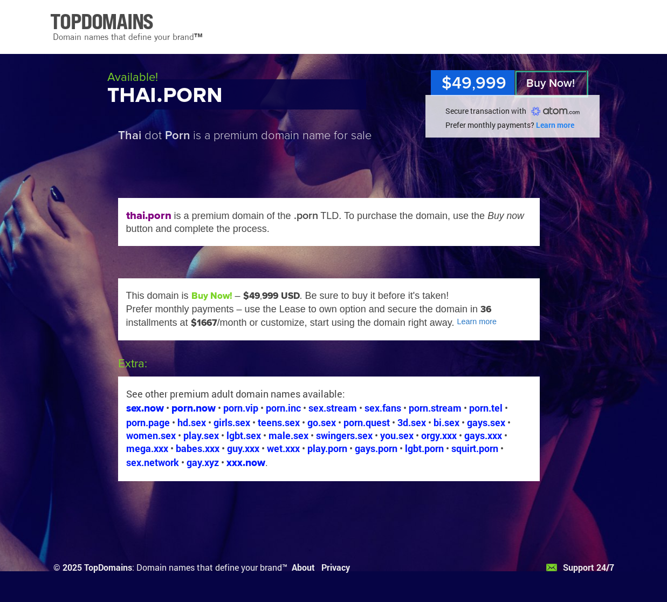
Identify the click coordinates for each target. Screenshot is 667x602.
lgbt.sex (243, 435)
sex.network (152, 462)
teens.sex (279, 422)
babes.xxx (197, 448)
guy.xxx (243, 448)
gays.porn (376, 448)
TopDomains (108, 567)
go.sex (321, 422)
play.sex (201, 435)
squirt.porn (474, 448)
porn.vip (240, 407)
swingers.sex (344, 435)
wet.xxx (283, 448)
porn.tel (486, 407)
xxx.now (245, 462)
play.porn (327, 448)
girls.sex (232, 422)
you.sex (397, 435)
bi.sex (446, 422)
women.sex (151, 435)
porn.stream (435, 407)
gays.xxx (483, 435)
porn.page (148, 422)
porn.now (193, 408)
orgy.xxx (439, 435)
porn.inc (283, 407)
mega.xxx (147, 448)
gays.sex (486, 422)
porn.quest (366, 422)
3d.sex (411, 422)
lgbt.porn (424, 448)
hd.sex (191, 422)
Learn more (555, 125)
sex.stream (332, 407)
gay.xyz (203, 462)
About (303, 567)
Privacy (335, 567)
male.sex (288, 435)
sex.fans (383, 407)
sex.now (145, 408)
